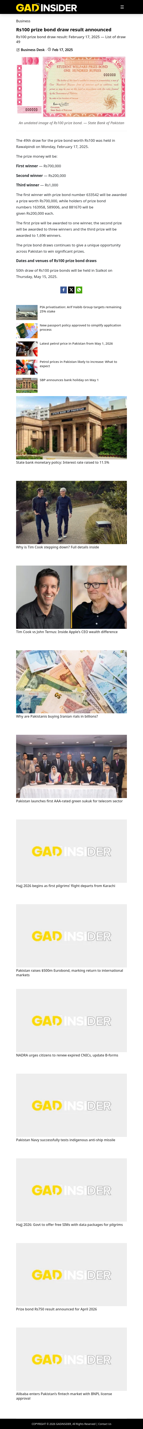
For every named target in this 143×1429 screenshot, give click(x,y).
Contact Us (104, 1424)
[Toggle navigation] (122, 7)
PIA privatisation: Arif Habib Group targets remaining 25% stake (80, 309)
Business (23, 21)
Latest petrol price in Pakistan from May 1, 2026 (76, 343)
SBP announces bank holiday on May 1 (69, 380)
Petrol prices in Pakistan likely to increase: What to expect (78, 364)
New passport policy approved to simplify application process (80, 327)
